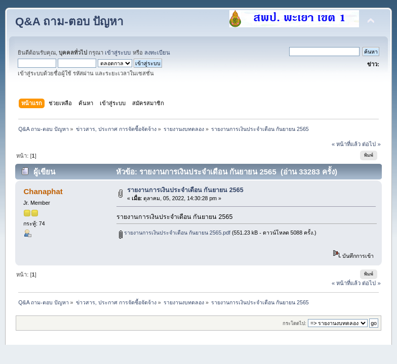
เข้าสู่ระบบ (118, 53)
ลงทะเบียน (157, 53)
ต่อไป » (371, 144)
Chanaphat (42, 191)
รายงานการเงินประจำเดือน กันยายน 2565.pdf (174, 233)
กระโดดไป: (294, 323)
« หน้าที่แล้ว (346, 144)
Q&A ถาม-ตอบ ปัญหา (69, 21)
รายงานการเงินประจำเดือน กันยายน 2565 (185, 190)
